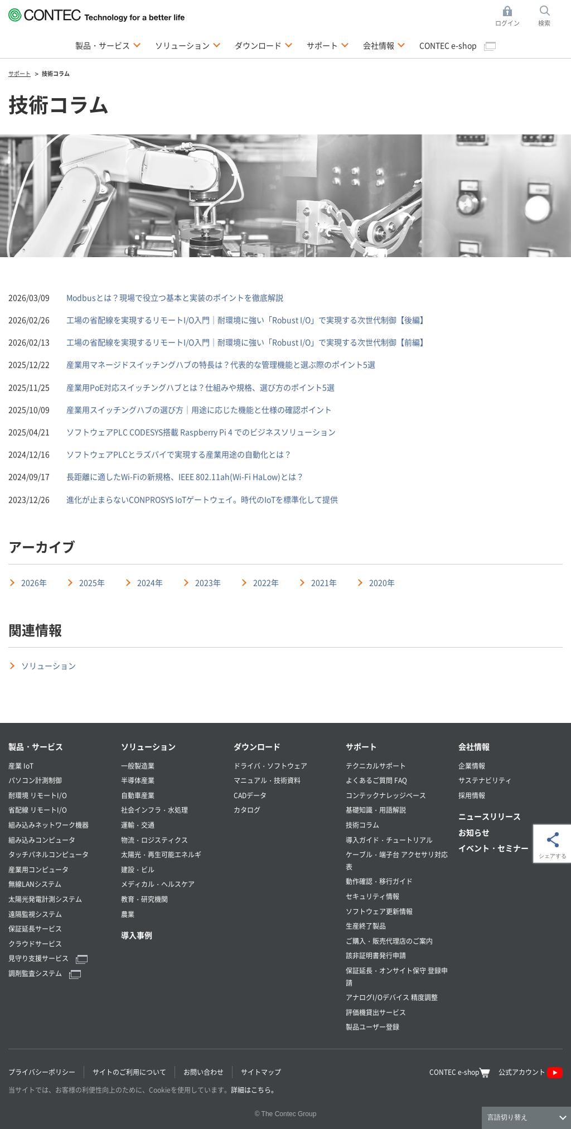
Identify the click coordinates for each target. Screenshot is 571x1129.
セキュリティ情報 (372, 896)
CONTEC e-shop (457, 45)
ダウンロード (257, 746)
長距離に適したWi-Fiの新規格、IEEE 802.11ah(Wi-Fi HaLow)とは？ (185, 476)
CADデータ (250, 795)
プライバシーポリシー (41, 1072)
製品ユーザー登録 (372, 1026)
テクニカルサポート (376, 765)
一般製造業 (137, 765)
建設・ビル (137, 869)
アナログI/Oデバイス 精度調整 (392, 997)
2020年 (382, 582)
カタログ (247, 809)
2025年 (92, 582)
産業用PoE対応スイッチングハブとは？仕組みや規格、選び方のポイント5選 (200, 387)
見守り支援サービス (48, 958)
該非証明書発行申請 (376, 955)
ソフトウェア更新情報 (379, 911)
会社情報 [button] (384, 44)
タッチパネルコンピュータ (48, 854)
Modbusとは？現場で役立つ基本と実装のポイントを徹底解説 (174, 297)
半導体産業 (137, 780)
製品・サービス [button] (108, 44)
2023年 (208, 582)
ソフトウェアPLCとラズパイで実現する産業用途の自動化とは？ (179, 454)
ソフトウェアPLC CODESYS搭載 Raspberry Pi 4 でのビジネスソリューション (201, 431)
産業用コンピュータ (38, 869)
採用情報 (471, 795)
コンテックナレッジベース (386, 795)
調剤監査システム (44, 973)
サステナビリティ (485, 780)
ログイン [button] (510, 16)
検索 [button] (550, 16)
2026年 (34, 582)
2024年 (150, 582)
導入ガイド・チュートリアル (389, 840)
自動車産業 (137, 795)
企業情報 (471, 765)
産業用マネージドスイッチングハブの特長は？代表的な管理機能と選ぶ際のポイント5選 (220, 364)
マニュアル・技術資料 (267, 780)
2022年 (266, 582)
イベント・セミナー (493, 847)
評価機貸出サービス (376, 1012)
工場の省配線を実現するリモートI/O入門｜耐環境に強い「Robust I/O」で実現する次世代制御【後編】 (247, 319)
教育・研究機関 (144, 899)
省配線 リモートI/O (37, 809)
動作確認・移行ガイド (379, 881)
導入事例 (136, 934)
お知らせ (474, 832)
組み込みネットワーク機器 (48, 824)
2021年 (324, 582)
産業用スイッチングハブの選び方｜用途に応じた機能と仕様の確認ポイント (199, 409)
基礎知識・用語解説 (376, 809)
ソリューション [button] (188, 44)
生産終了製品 (366, 925)
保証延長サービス (35, 928)
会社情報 (474, 746)
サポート (361, 746)
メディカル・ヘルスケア (158, 884)
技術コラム (362, 824)
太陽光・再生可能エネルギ (161, 854)
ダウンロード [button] (264, 44)
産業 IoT (20, 765)
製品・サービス (35, 746)
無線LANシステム (34, 884)
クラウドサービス (35, 943)
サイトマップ (261, 1072)
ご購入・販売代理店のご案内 (389, 940)
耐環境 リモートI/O (37, 795)
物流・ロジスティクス (154, 840)
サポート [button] (328, 44)
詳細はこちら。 (254, 1089)
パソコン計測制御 (35, 780)
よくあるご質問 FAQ (376, 780)
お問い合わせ (203, 1072)
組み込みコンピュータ (41, 840)
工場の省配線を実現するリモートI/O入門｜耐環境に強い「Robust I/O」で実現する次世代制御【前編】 (247, 342)
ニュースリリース (489, 816)
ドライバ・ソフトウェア (270, 765)
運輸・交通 (137, 824)
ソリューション (48, 665)
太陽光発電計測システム (45, 899)
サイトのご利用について (129, 1072)
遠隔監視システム (35, 914)
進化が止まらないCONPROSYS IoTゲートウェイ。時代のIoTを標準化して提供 (202, 499)
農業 (127, 914)
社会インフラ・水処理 (154, 809)
